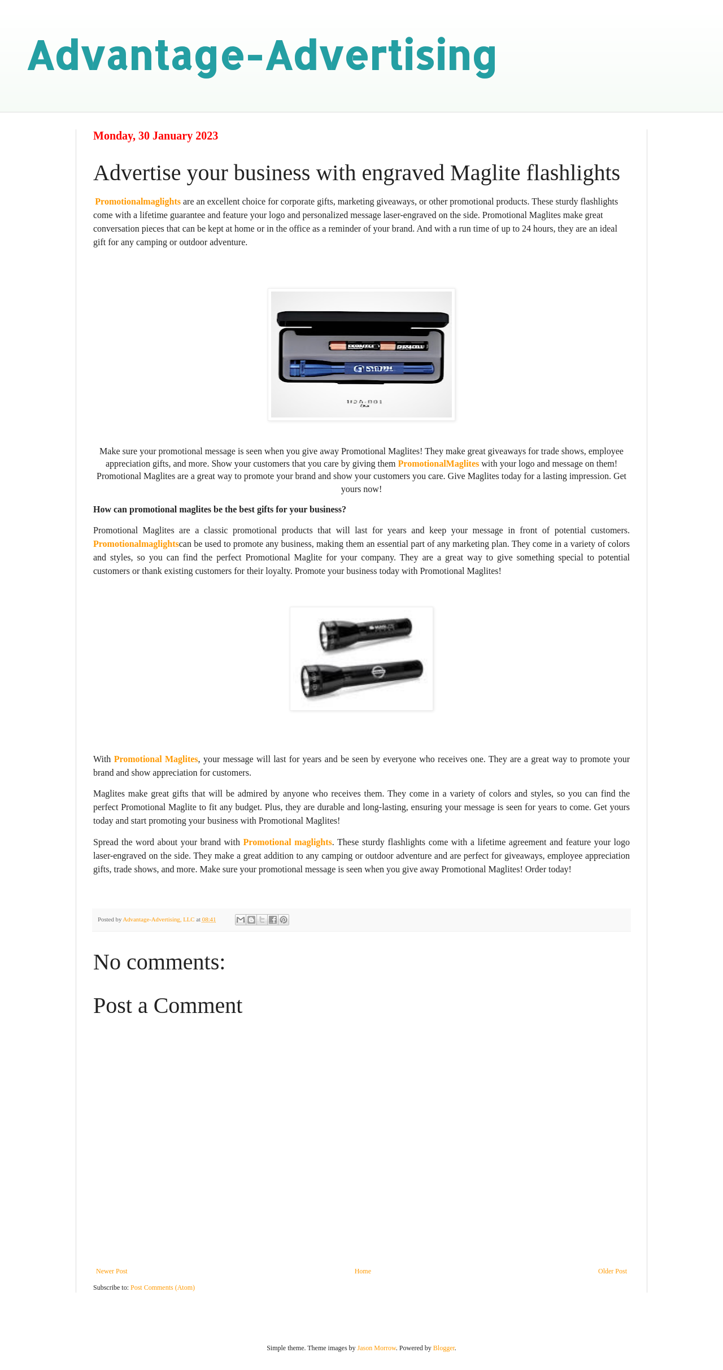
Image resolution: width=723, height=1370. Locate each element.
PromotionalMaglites (439, 463)
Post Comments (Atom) (162, 1287)
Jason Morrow (377, 1348)
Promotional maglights (287, 842)
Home (363, 1271)
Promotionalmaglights (138, 201)
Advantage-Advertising (261, 54)
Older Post (612, 1271)
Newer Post (112, 1271)
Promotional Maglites (156, 759)
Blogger (444, 1348)
